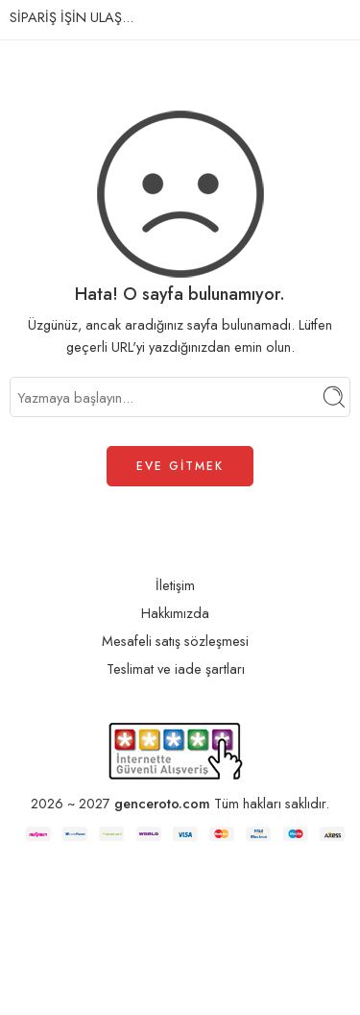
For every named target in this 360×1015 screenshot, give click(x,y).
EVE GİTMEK (180, 466)
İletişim (175, 586)
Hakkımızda (175, 614)
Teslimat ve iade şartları (176, 669)
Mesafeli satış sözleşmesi (175, 641)
